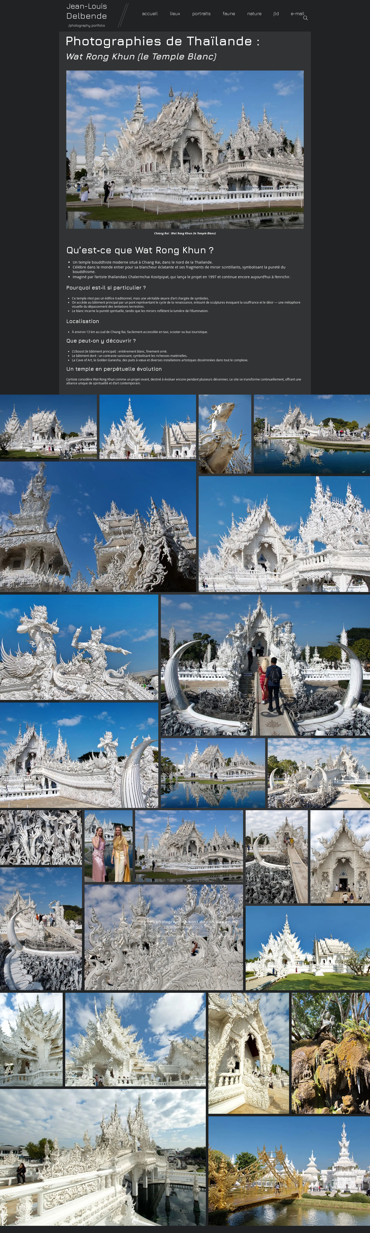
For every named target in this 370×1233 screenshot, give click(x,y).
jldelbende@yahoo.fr (184, 927)
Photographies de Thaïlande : (162, 40)
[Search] (305, 18)
